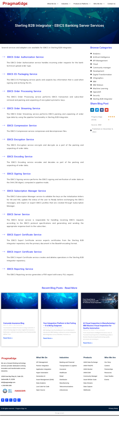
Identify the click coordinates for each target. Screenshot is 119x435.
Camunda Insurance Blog (13, 323)
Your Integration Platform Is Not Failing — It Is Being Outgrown (59, 324)
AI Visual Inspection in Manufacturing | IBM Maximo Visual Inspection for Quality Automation (99, 326)
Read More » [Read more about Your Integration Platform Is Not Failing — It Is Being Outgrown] (47, 338)
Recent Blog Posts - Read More (59, 288)
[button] (92, 110)
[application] (57, 3)
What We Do (41, 357)
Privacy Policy (113, 409)
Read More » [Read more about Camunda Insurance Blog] (8, 338)
